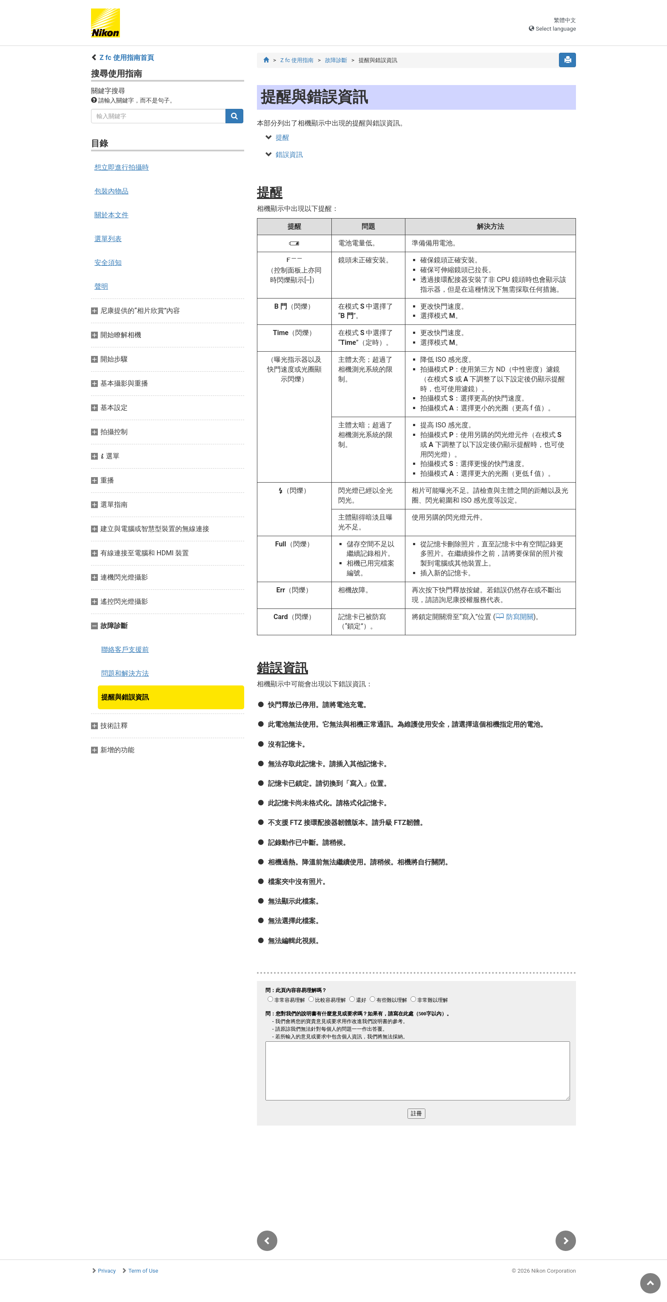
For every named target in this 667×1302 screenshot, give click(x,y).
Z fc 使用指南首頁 (127, 58)
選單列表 (108, 239)
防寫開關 (519, 617)
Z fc (297, 60)
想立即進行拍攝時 (121, 167)
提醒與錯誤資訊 (125, 697)
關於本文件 (111, 215)
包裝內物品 (111, 191)
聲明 (101, 286)
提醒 (282, 138)
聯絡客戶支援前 (125, 649)
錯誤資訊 (289, 155)
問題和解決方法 (125, 673)
